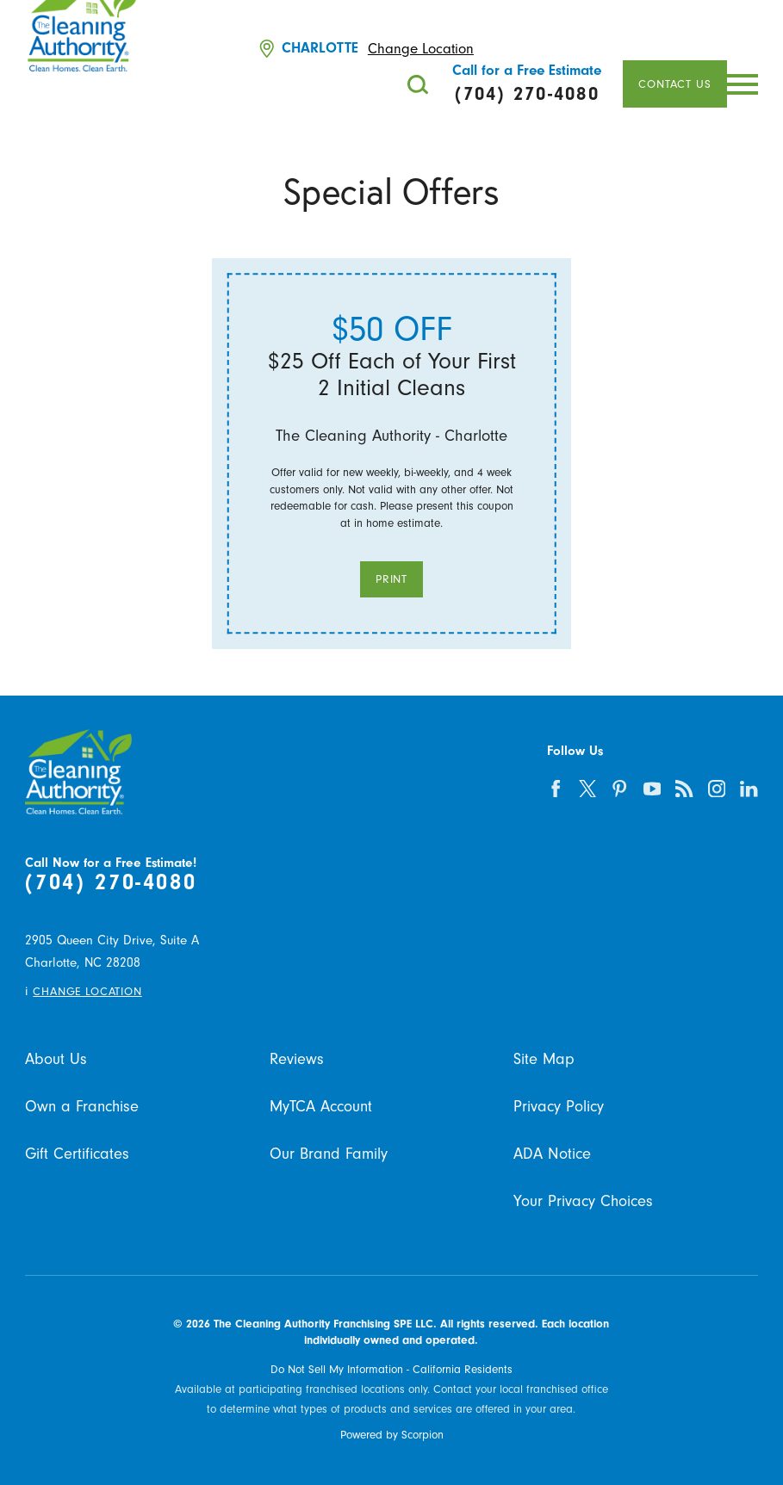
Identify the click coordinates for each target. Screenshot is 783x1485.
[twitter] (587, 788)
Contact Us (674, 83)
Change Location (421, 48)
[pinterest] (619, 788)
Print (391, 578)
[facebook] (555, 788)
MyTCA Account (321, 1107)
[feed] (684, 788)
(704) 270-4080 (110, 882)
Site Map (544, 1059)
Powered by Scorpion (392, 1434)
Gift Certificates (77, 1154)
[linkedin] (748, 788)
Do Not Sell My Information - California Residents (391, 1369)
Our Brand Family (329, 1154)
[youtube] (652, 788)
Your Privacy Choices (583, 1201)
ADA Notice (552, 1154)
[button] (742, 84)
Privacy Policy (558, 1107)
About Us (56, 1059)
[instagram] (717, 788)
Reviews (297, 1059)
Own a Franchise (82, 1107)
